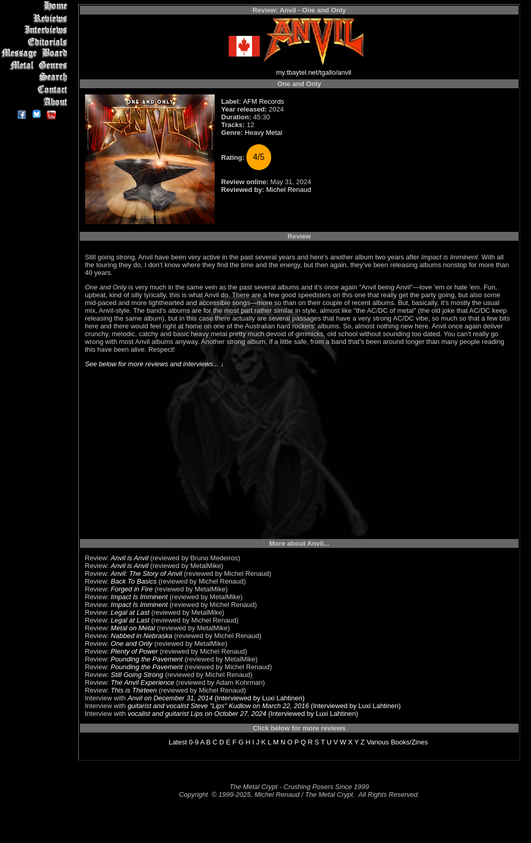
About (36, 101)
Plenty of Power (134, 651)
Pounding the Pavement (147, 659)
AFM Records (263, 101)
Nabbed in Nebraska (142, 636)
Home (36, 6)
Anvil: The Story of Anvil (147, 573)
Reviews (36, 18)
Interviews (36, 30)
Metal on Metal (133, 628)
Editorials (36, 42)
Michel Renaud (288, 190)
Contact (36, 89)
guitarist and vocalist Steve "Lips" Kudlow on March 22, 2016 (218, 706)
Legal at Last (130, 612)
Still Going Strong (137, 675)
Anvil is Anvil (129, 558)
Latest (178, 742)
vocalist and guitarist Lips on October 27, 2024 (197, 713)
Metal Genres (36, 66)
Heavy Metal (263, 132)
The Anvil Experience (142, 682)
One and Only (131, 643)
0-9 (194, 742)
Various (378, 742)
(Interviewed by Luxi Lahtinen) (258, 698)
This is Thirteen (134, 690)
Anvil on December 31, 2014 (170, 698)
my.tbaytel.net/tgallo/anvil (314, 72)
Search (36, 78)
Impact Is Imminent (139, 597)
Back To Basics (134, 581)
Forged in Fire (132, 589)
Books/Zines (409, 742)
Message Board (36, 54)
